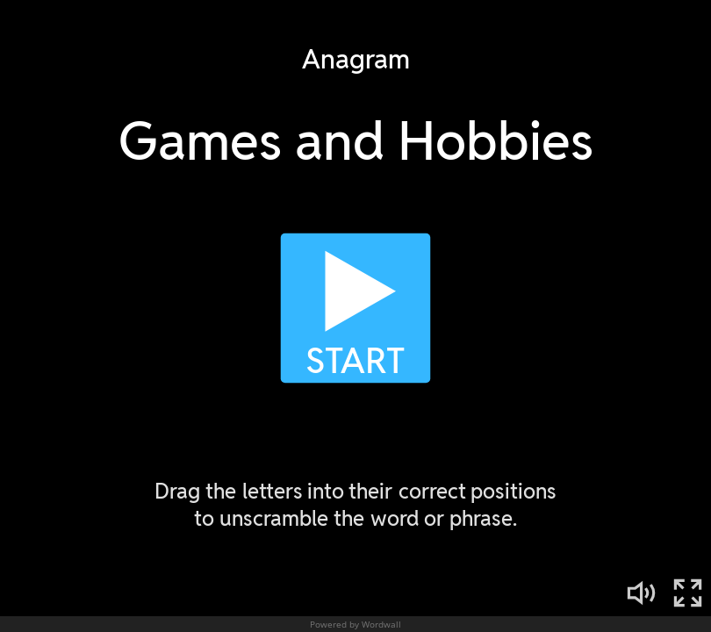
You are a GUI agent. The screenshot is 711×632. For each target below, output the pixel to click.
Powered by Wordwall (355, 624)
